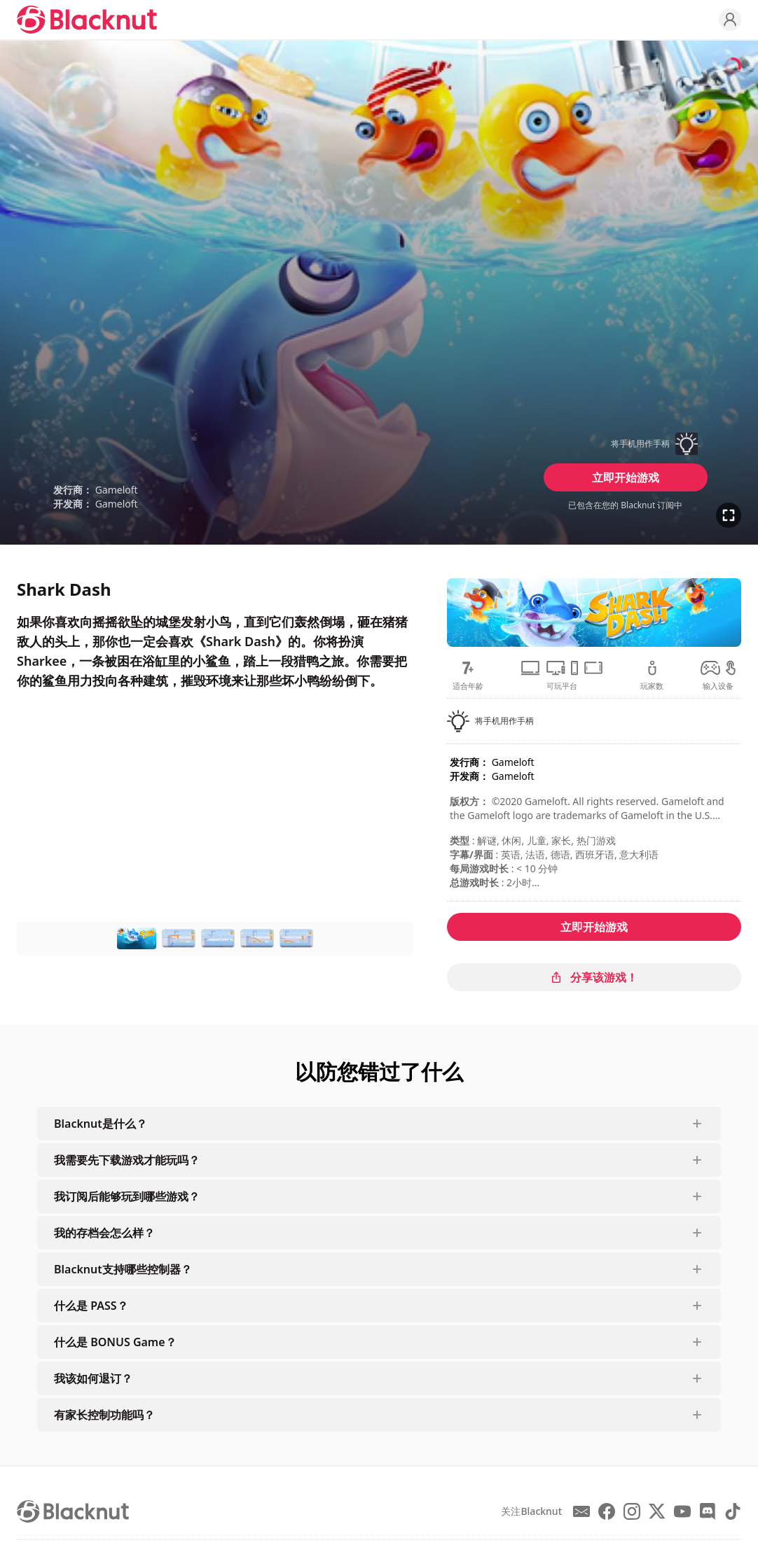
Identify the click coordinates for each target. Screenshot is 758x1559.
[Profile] (730, 19)
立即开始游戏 (625, 477)
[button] (625, 444)
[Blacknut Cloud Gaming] (87, 20)
